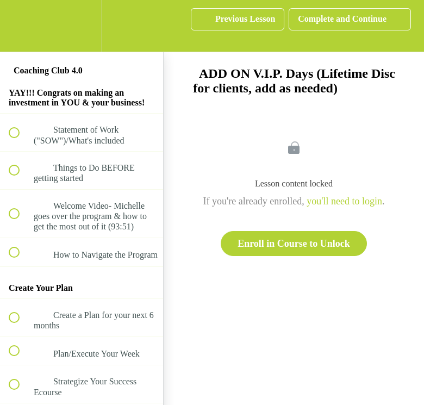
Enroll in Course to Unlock (294, 243)
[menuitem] (81, 26)
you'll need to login (344, 201)
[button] (20, 26)
